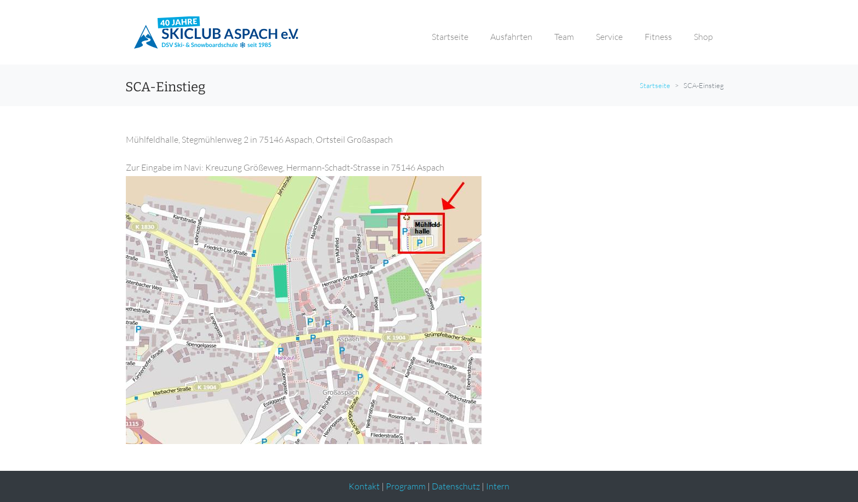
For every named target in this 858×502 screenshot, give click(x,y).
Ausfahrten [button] (511, 36)
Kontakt (364, 486)
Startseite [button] (450, 36)
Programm (406, 486)
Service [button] (609, 36)
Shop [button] (703, 36)
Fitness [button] (658, 36)
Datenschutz (456, 486)
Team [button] (564, 36)
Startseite (655, 85)
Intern (497, 486)
